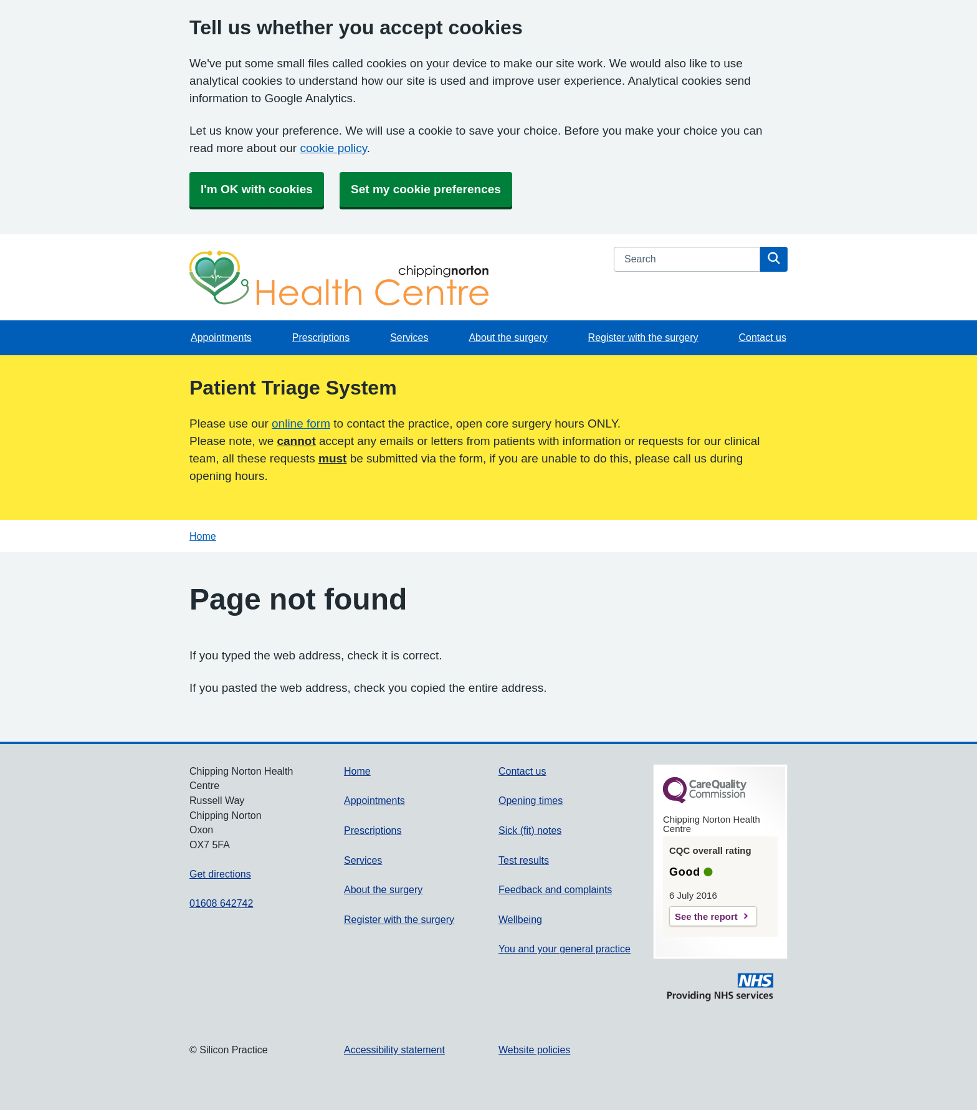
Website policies (534, 1050)
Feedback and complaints (555, 889)
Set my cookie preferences (426, 189)
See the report (706, 916)
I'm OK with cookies (257, 189)
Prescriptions (321, 337)
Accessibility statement (394, 1050)
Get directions (220, 874)
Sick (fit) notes (529, 830)
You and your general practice (564, 949)
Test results (523, 860)
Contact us (762, 337)
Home (202, 536)
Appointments (221, 337)
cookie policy (333, 148)
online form (301, 423)
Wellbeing (520, 919)
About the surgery (508, 337)
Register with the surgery (643, 337)
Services (409, 337)
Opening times (530, 800)
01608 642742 (221, 903)
